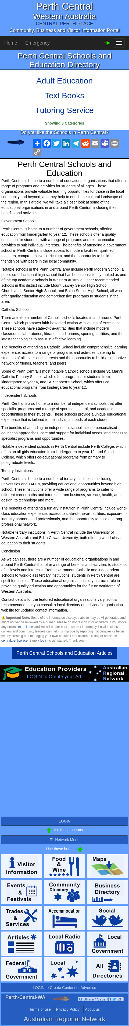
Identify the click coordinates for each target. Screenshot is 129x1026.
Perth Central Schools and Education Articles (64, 653)
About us (92, 1009)
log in (43, 640)
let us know (25, 627)
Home (10, 43)
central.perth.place (14, 640)
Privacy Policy (68, 1009)
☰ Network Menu (64, 840)
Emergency (37, 43)
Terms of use (40, 1009)
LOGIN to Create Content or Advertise (64, 987)
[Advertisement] (64, 751)
